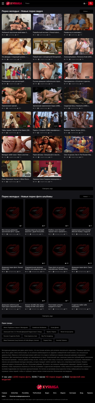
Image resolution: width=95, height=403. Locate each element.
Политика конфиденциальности (20, 396)
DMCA (4, 396)
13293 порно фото (21, 377)
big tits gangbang (47, 336)
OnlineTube (14, 393)
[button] (3, 3)
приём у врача (51, 331)
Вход (81, 393)
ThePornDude (37, 393)
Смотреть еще (47, 188)
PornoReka (25, 393)
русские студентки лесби (12, 336)
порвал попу (47, 340)
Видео (47, 393)
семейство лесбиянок (39, 327)
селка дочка (55, 327)
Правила (90, 393)
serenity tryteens (61, 340)
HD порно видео (54, 377)
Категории (72, 393)
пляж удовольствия (30, 336)
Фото (54, 393)
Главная (4, 393)
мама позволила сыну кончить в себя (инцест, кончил (21, 340)
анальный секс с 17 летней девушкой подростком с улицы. (23, 331)
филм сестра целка (67, 331)
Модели (62, 393)
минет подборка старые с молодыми (16, 327)
